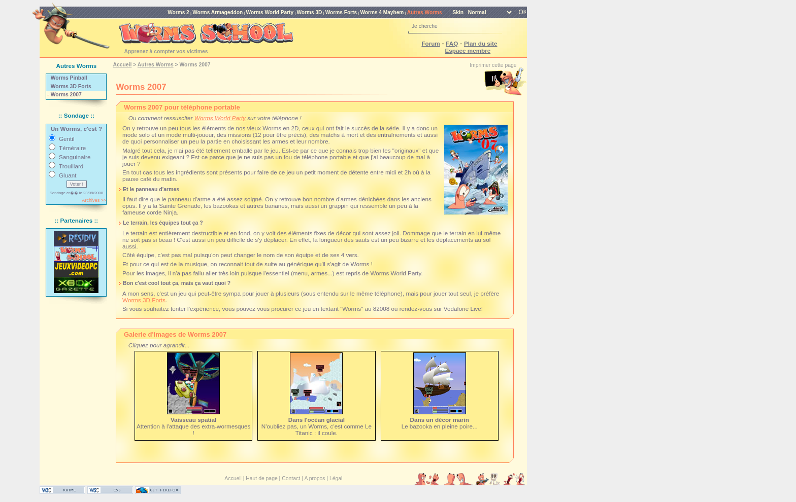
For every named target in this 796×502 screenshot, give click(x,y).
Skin (457, 12)
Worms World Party (270, 12)
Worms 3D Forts (71, 86)
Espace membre (468, 50)
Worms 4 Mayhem (382, 12)
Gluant (67, 175)
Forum (430, 43)
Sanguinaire (74, 157)
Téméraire (72, 148)
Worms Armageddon (217, 12)
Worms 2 (178, 12)
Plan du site (481, 43)
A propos (315, 478)
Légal (335, 478)
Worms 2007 (66, 94)
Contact (291, 478)
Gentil (67, 138)
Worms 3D (309, 12)
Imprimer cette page (493, 65)
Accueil (122, 64)
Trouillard (71, 166)
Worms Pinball (69, 78)
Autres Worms (424, 12)
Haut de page (261, 478)
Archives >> (94, 200)
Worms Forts (341, 12)
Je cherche (425, 26)
